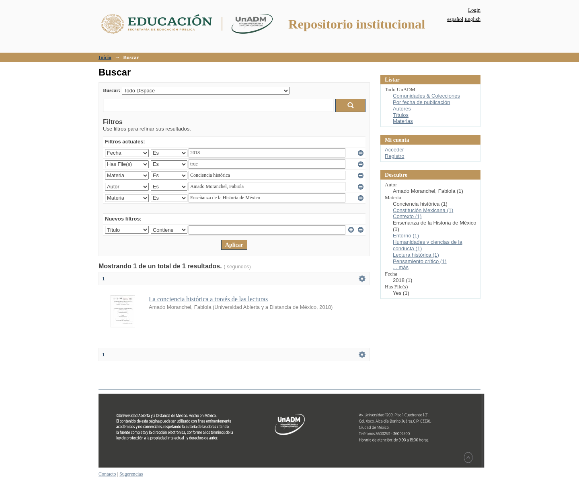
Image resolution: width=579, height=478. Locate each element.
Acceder (394, 150)
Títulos (401, 115)
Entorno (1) (406, 236)
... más (401, 267)
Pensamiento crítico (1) (420, 261)
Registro (394, 156)
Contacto (107, 474)
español (455, 19)
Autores (402, 109)
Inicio (105, 57)
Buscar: (111, 90)
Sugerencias (131, 474)
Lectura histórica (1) (416, 255)
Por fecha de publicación (421, 102)
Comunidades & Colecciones (426, 96)
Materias (403, 121)
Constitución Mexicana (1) (423, 210)
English (472, 19)
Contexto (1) (407, 216)
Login (474, 10)
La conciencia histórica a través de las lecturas (208, 299)
